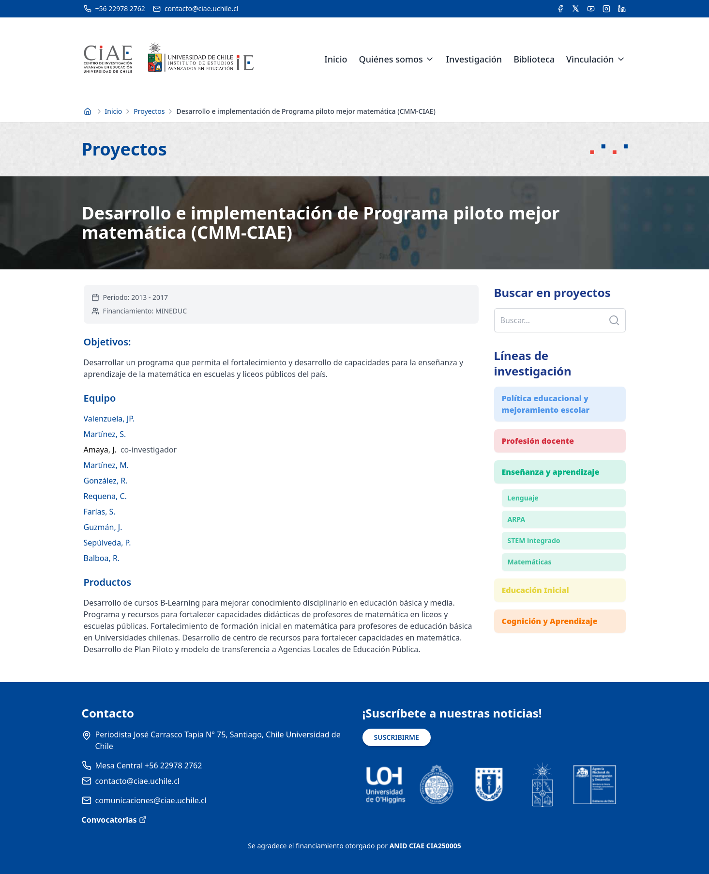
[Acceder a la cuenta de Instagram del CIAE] (606, 9)
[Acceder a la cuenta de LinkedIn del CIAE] (622, 9)
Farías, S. (100, 511)
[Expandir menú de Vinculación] (621, 59)
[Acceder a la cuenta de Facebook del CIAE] (560, 9)
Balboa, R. (102, 558)
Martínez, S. (105, 434)
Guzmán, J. (103, 527)
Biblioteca (534, 59)
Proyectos (149, 111)
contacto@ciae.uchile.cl (137, 781)
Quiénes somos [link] (391, 59)
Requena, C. (105, 496)
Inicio (335, 59)
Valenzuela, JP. (109, 418)
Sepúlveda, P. (107, 542)
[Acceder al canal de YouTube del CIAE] (591, 9)
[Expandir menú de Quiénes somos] (430, 59)
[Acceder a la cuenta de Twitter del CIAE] (575, 9)
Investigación (474, 59)
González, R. (106, 480)
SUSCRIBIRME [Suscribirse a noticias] (396, 737)
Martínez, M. (106, 465)
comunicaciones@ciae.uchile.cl (151, 800)
